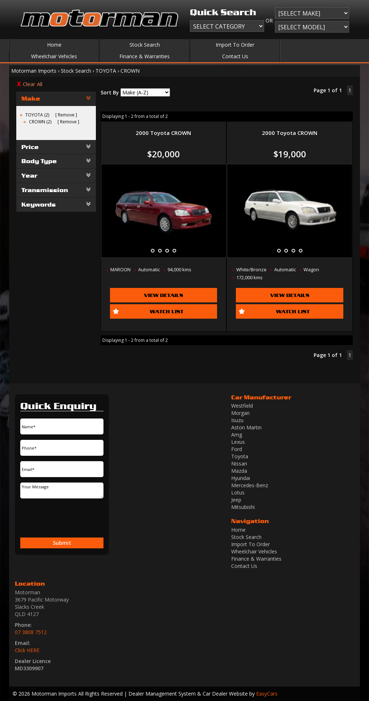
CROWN (130, 70)
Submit (62, 542)
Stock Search (145, 44)
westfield (242, 405)
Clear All (32, 84)
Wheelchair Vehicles (54, 56)
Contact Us (235, 56)
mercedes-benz (249, 485)
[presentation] (50, 518)
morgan (240, 412)
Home (54, 44)
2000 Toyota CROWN (163, 132)
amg (236, 434)
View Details (163, 295)
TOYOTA (106, 70)
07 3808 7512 (31, 632)
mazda (239, 470)
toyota (239, 456)
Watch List (166, 311)
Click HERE (27, 650)
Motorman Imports (33, 70)
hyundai (240, 478)
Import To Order (235, 44)
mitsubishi (243, 507)
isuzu (237, 420)
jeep (236, 499)
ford (236, 449)
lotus (238, 492)
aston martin (246, 427)
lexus (238, 441)
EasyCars (266, 693)
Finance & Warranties (144, 56)
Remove (66, 115)
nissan (239, 463)
